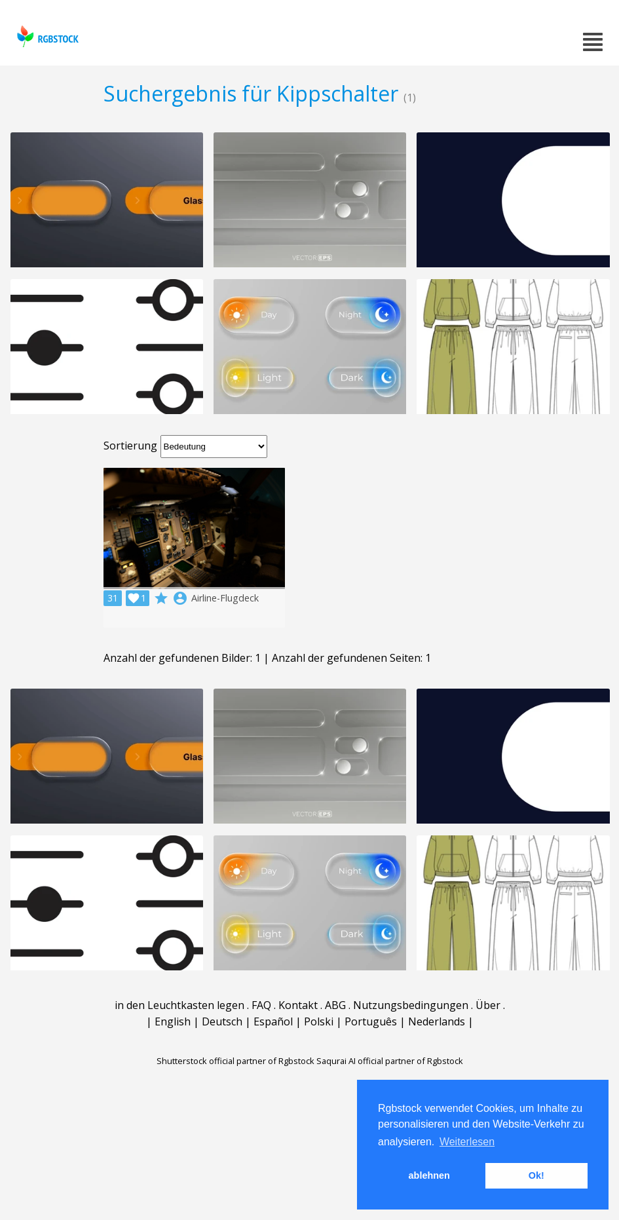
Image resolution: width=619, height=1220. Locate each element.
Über (488, 1005)
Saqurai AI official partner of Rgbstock (389, 1061)
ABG (335, 1005)
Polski (318, 1021)
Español (273, 1021)
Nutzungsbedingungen (410, 1005)
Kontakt (298, 1005)
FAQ (261, 1005)
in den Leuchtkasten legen (179, 1005)
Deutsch (222, 1021)
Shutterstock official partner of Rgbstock (235, 1061)
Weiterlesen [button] (467, 1141)
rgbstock (46, 36)
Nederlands (436, 1021)
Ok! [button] (536, 1175)
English (173, 1021)
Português (371, 1021)
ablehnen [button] (429, 1175)
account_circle (180, 598)
